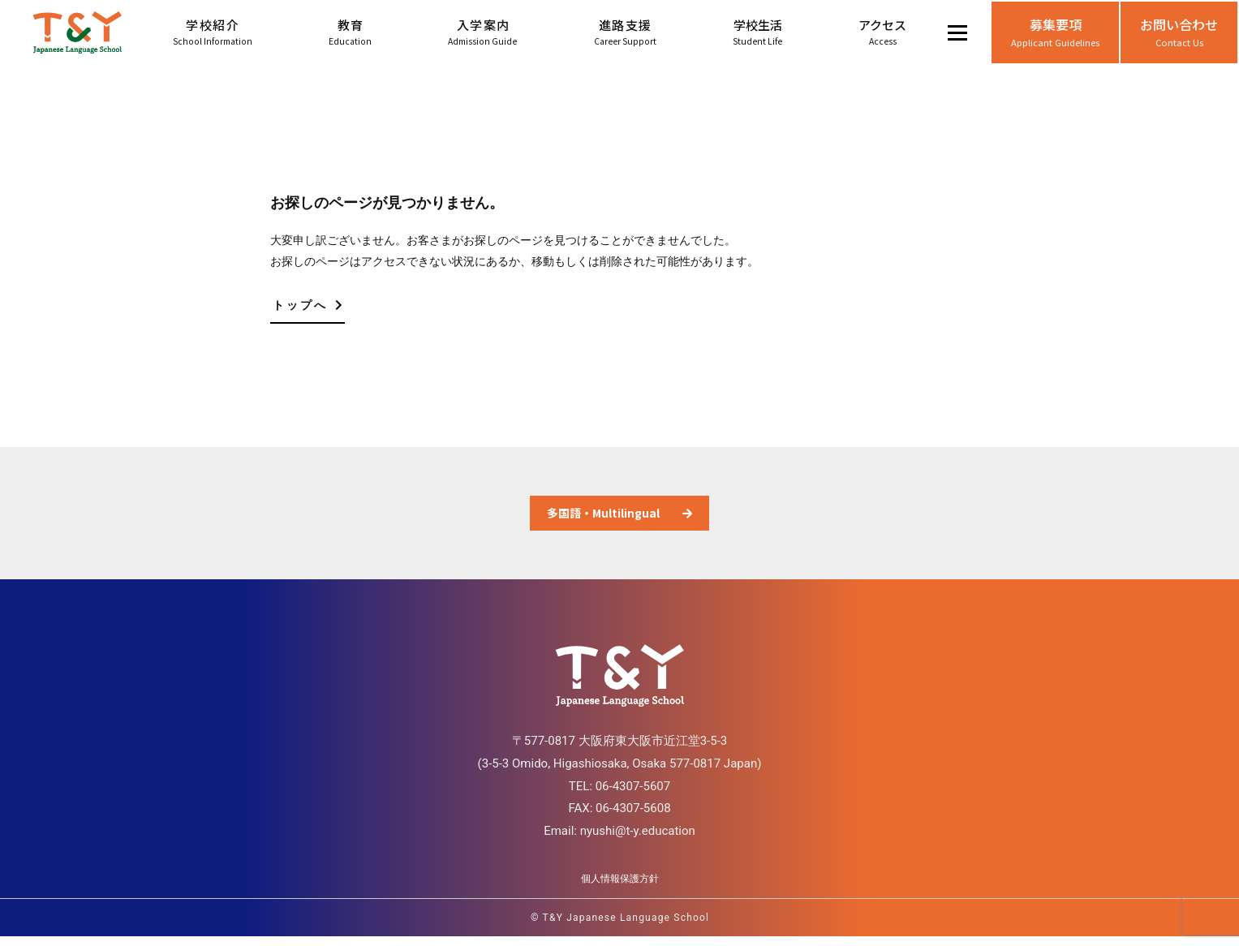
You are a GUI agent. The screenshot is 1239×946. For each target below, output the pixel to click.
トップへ (309, 305)
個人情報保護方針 (620, 888)
